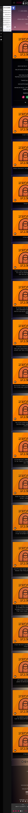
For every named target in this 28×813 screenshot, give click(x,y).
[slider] (10, 811)
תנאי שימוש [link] (23, 778)
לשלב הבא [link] (11, 762)
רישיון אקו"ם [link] (13, 788)
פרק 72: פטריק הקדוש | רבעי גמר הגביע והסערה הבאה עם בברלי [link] (14, 645)
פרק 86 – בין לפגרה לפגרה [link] (18, 135)
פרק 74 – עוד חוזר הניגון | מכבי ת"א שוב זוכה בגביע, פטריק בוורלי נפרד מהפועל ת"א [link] (14, 570)
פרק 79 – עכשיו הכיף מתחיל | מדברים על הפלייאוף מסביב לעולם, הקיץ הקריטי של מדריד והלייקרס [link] (14, 387)
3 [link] (19, 761)
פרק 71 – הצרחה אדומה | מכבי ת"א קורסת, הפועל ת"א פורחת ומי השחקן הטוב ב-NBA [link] (15, 681)
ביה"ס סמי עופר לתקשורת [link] (20, 771)
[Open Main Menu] (2, 2)
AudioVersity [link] (17, 23)
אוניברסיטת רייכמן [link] (21, 772)
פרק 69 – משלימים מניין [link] (19, 754)
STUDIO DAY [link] (10, 799)
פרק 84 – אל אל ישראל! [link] (19, 204)
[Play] (4, 811)
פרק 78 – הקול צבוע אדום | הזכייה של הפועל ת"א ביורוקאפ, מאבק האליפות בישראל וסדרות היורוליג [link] (15, 424)
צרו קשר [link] (23, 781)
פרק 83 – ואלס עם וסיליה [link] (18, 237)
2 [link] (22, 761)
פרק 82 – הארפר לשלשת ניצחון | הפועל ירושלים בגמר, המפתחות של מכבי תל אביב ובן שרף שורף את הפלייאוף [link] (14, 272)
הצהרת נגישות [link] (22, 780)
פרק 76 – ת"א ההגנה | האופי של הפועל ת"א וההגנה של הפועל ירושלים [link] (15, 497)
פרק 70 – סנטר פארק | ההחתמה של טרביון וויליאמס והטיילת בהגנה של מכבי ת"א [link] (14, 718)
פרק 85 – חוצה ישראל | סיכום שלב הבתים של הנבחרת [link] (14, 169)
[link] (2, 8)
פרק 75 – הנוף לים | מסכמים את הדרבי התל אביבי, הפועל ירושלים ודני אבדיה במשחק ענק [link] (15, 533)
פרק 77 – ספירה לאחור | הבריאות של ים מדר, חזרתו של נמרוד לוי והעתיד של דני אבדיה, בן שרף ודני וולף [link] (14, 461)
